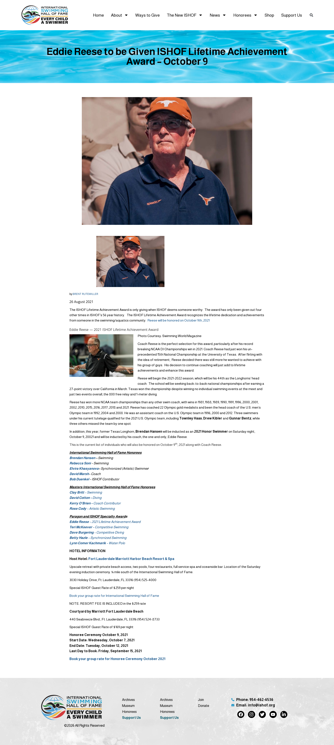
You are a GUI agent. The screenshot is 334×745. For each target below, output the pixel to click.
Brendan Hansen (82, 458)
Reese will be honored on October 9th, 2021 (178, 320)
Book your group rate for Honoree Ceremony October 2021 (117, 659)
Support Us (291, 15)
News (218, 15)
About (119, 15)
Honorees (245, 15)
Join (201, 700)
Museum (128, 706)
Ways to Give (147, 15)
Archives (128, 700)
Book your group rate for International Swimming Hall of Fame (114, 595)
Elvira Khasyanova (84, 468)
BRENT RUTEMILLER (85, 294)
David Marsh (79, 474)
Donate (203, 706)
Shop (269, 15)
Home (98, 15)
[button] (311, 15)
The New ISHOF (185, 15)
